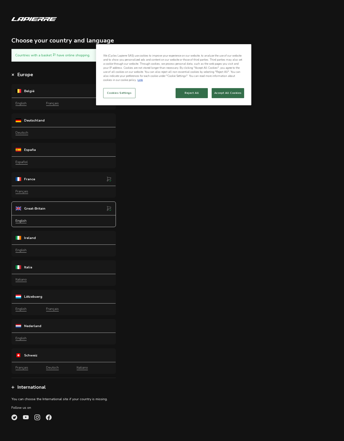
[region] (173, 74)
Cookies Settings (119, 93)
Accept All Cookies (228, 93)
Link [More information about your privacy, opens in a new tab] (140, 80)
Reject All (192, 93)
